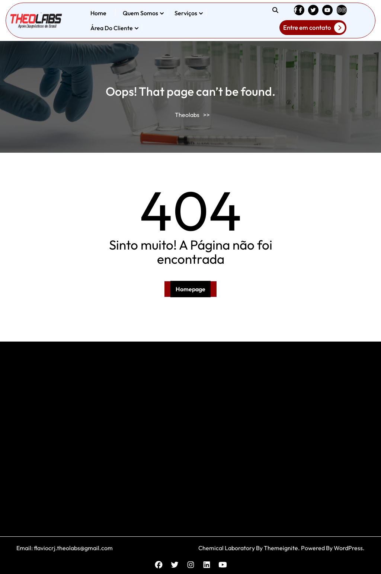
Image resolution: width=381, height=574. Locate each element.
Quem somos (140, 13)
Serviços (186, 13)
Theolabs (187, 114)
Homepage (190, 289)
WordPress (348, 548)
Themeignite (281, 548)
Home (98, 13)
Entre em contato (314, 27)
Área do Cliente (111, 28)
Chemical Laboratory (226, 548)
